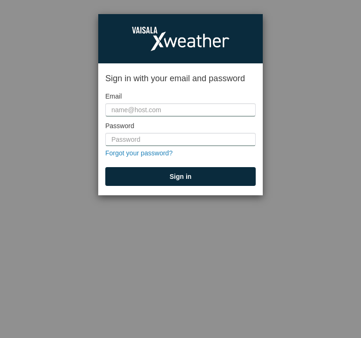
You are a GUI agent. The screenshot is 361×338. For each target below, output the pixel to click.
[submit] (180, 176)
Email (113, 96)
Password (119, 126)
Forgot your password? (139, 153)
